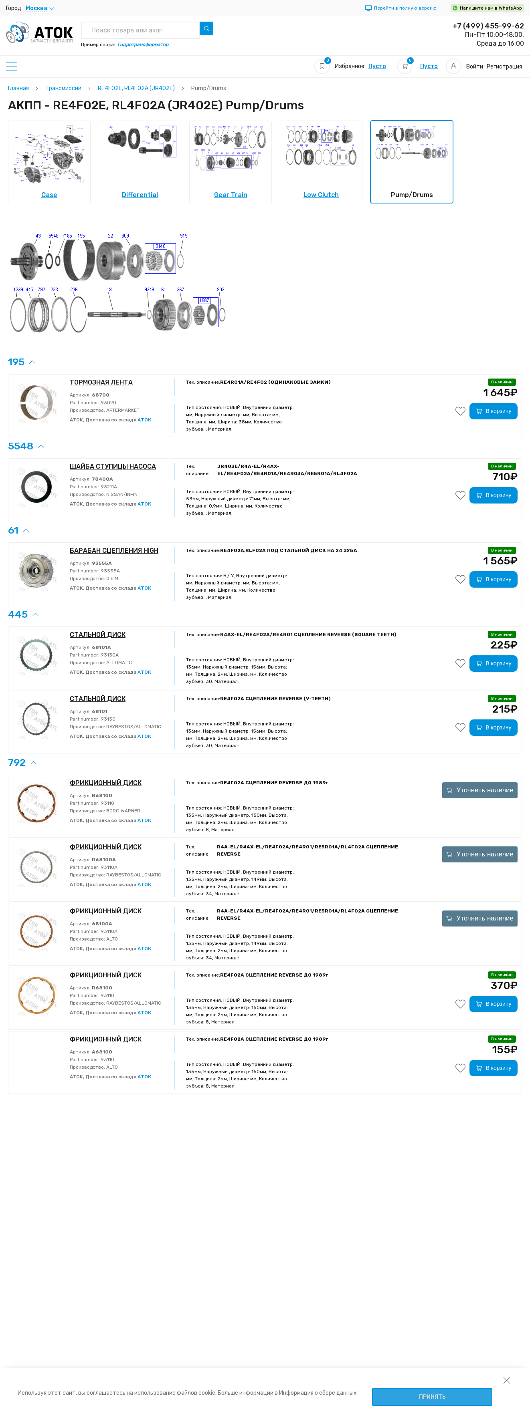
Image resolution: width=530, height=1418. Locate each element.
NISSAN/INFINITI (124, 494)
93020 (107, 402)
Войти (474, 66)
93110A (108, 867)
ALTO (111, 939)
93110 (106, 803)
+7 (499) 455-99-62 (488, 26)
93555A (109, 571)
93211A (108, 486)
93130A (109, 655)
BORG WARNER (122, 811)
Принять (432, 1397)
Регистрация (504, 66)
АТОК (144, 420)
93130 (107, 719)
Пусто (377, 66)
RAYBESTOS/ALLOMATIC (133, 726)
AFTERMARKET (122, 410)
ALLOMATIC (118, 662)
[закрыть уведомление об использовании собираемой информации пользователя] (506, 1380)
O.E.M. (112, 578)
